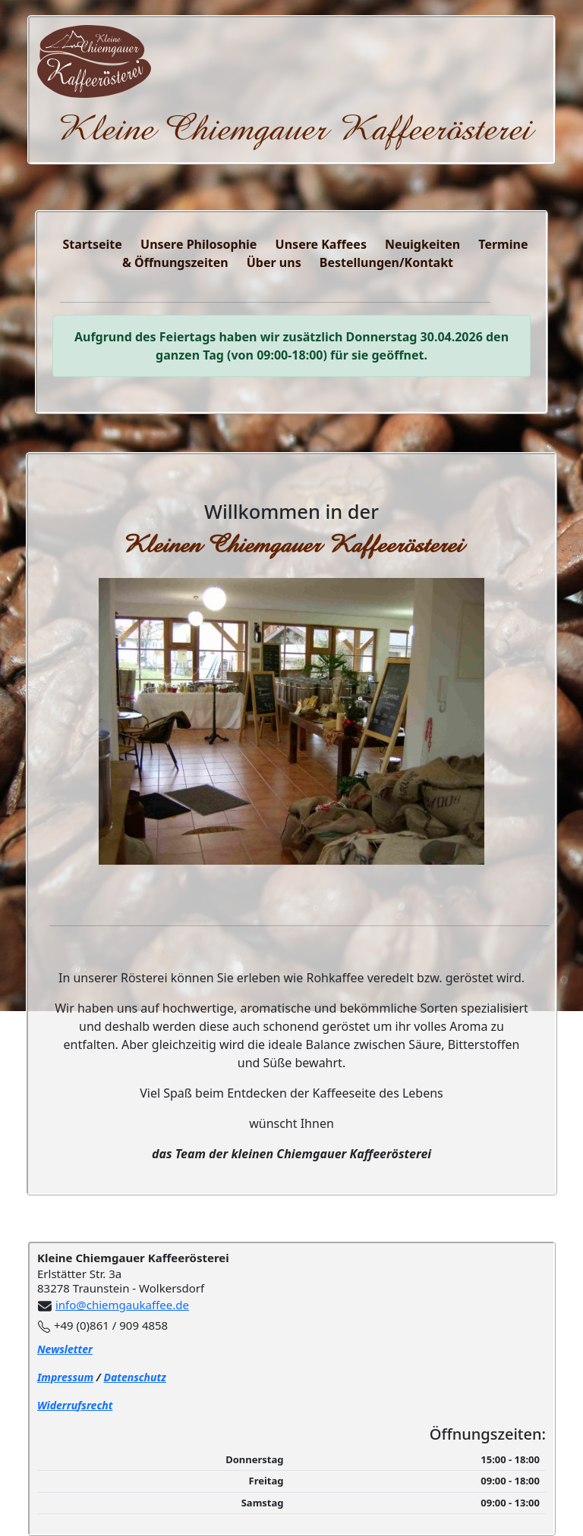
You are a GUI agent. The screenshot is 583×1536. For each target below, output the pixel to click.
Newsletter (65, 1349)
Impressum (65, 1377)
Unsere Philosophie (198, 244)
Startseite (92, 244)
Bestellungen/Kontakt (386, 262)
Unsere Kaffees (321, 244)
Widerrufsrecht (74, 1405)
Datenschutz (134, 1377)
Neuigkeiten (422, 244)
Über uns (274, 262)
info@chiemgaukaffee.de (122, 1304)
